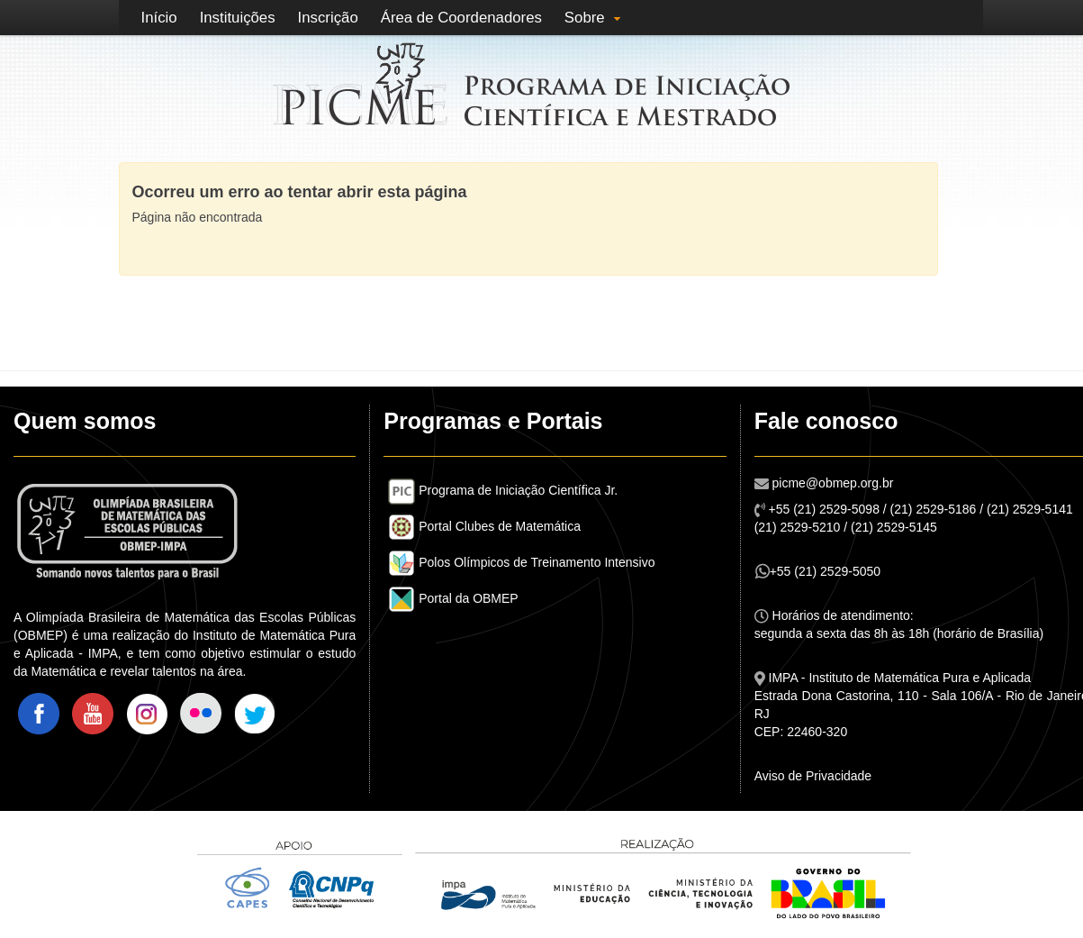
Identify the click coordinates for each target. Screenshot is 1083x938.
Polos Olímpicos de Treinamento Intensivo (521, 562)
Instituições (237, 17)
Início (159, 17)
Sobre (584, 17)
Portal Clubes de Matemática (484, 526)
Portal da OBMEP (453, 598)
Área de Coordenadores (461, 17)
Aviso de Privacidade (812, 776)
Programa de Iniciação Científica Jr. (503, 490)
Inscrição (328, 17)
